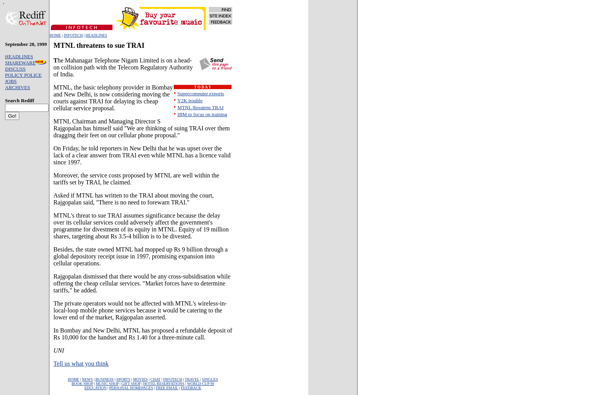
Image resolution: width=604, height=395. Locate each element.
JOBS (11, 81)
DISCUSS (15, 69)
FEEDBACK (191, 388)
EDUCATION (95, 388)
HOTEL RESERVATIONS (164, 383)
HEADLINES (96, 35)
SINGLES (210, 379)
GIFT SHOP (131, 383)
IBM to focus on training (202, 114)
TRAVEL (192, 379)
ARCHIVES (17, 87)
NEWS (87, 379)
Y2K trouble (190, 100)
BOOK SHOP (82, 383)
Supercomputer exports (201, 93)
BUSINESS (105, 379)
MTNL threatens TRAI (201, 107)
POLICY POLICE (23, 75)
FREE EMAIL (167, 388)
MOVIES (140, 379)
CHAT (156, 379)
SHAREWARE (25, 63)
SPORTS (123, 379)
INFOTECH (73, 35)
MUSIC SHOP (107, 383)
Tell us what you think (81, 363)
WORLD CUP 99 (200, 383)
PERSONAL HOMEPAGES (131, 388)
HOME (55, 35)
